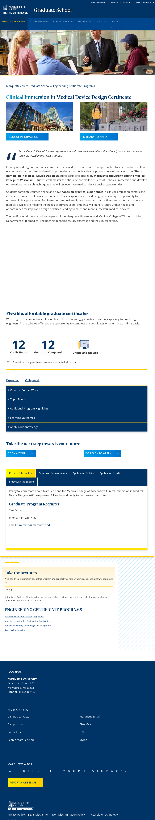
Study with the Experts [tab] (21, 474)
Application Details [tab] (83, 465)
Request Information (23, 129)
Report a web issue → (25, 775)
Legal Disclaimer (38, 807)
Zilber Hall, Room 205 (21, 676)
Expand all (12, 373)
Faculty (115, 20)
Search (114, 2)
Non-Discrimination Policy (68, 807)
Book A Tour (17, 446)
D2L (82, 725)
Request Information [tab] (21, 465)
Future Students (43, 20)
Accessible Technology (104, 807)
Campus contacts (18, 709)
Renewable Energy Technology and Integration (28, 618)
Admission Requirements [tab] (53, 465)
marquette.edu (98, 2)
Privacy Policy (16, 807)
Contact (131, 20)
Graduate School (53, 10)
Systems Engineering (15, 622)
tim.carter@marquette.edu (34, 518)
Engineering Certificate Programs (74, 78)
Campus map (16, 717)
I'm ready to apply (95, 129)
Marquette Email (90, 709)
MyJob (83, 732)
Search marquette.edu (21, 732)
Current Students (71, 20)
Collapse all (32, 373)
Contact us (14, 725)
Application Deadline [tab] (111, 465)
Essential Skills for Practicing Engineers (24, 609)
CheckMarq (86, 717)
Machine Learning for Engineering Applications (28, 613)
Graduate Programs (15, 20)
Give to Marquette (145, 2)
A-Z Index (127, 2)
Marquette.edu (15, 78)
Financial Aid (96, 20)
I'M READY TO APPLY (98, 446)
